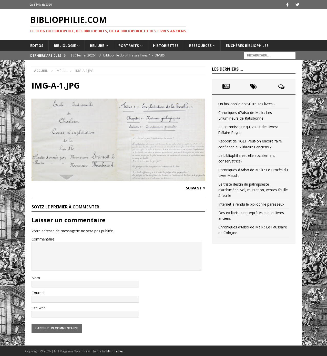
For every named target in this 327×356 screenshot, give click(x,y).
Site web (39, 307)
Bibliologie (65, 45)
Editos (36, 45)
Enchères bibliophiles (247, 45)
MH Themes (115, 351)
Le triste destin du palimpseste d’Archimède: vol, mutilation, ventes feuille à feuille (253, 189)
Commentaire (43, 238)
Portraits (128, 45)
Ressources (200, 45)
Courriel (38, 292)
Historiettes (166, 45)
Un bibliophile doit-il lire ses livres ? (246, 103)
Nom (36, 277)
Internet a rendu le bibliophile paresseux (251, 203)
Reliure (97, 45)
